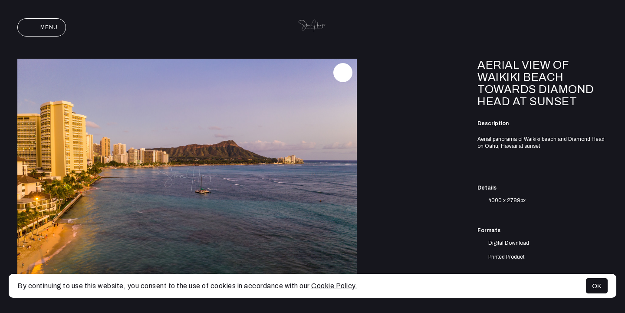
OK (597, 286)
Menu (42, 27)
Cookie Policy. (334, 286)
